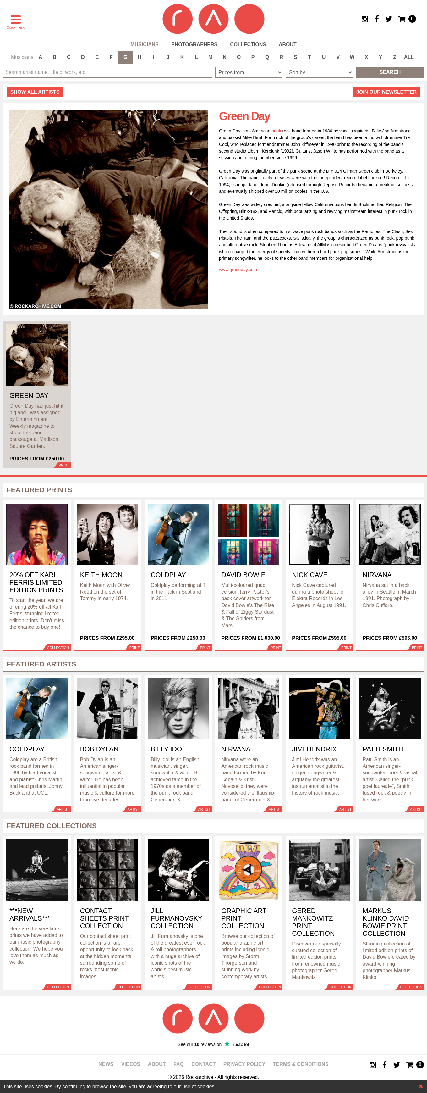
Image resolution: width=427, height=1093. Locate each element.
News (105, 1064)
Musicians (144, 44)
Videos (130, 1064)
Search (390, 72)
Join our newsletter (386, 92)
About (288, 44)
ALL (409, 57)
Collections (248, 44)
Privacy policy (244, 1064)
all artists (35, 92)
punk (276, 130)
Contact (203, 1064)
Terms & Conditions (301, 1064)
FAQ (178, 1064)
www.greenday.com (238, 269)
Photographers (194, 44)
